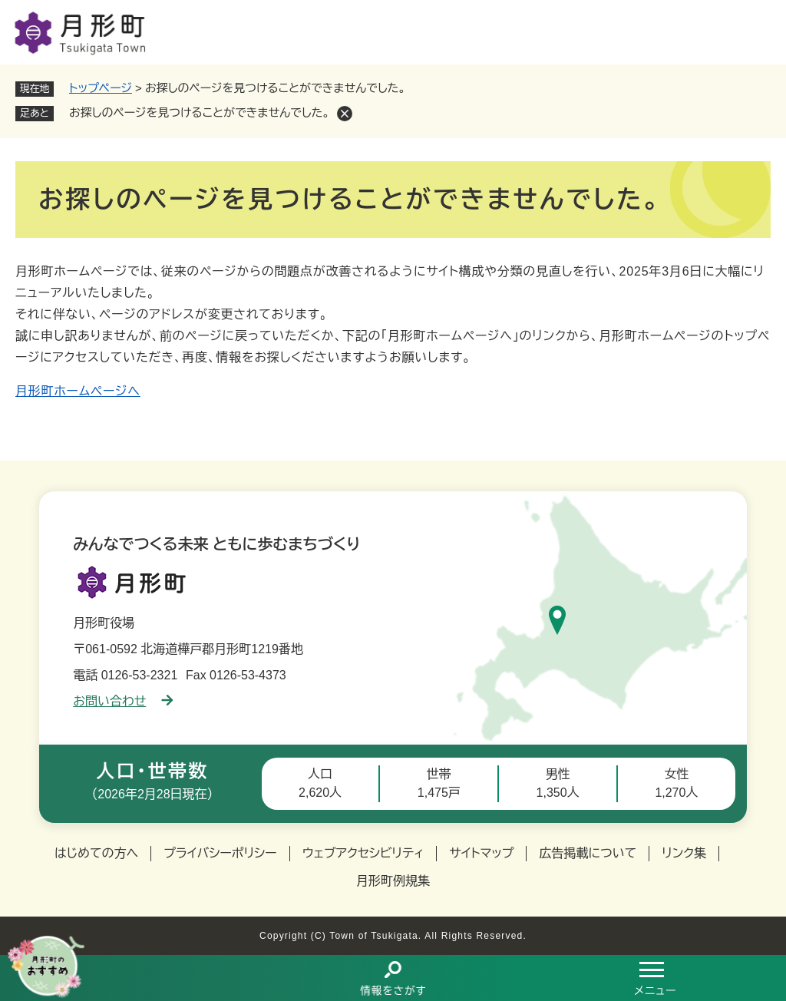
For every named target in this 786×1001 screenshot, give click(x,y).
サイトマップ (481, 853)
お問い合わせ (123, 701)
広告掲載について (587, 853)
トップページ (100, 87)
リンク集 (684, 853)
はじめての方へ (96, 853)
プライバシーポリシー (220, 853)
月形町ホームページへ (77, 391)
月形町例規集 (393, 880)
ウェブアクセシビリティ (363, 853)
